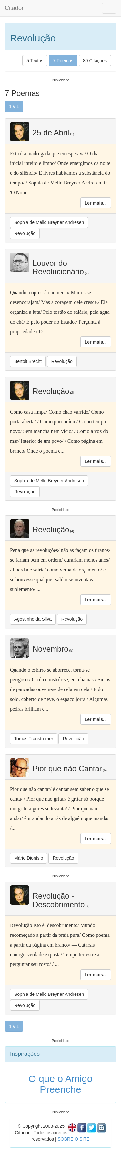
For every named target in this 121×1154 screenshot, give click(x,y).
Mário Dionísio (28, 858)
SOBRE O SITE (73, 1139)
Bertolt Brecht (28, 361)
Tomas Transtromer (33, 738)
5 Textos (34, 60)
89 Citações (95, 60)
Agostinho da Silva (33, 619)
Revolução (24, 233)
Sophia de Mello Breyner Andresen (49, 222)
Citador (14, 8)
